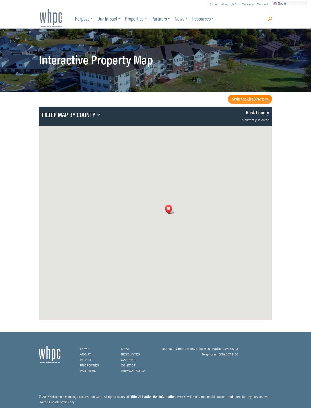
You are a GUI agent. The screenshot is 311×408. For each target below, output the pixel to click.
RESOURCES (130, 354)
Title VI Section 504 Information (152, 396)
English (280, 3)
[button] (170, 209)
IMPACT (85, 359)
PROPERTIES (89, 365)
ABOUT (85, 354)
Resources (201, 19)
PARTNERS (88, 370)
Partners (159, 19)
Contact (262, 4)
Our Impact (107, 19)
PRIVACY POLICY (133, 370)
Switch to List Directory (250, 99)
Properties (134, 19)
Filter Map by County (68, 115)
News (179, 19)
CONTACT (128, 365)
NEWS (125, 348)
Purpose (82, 19)
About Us (227, 4)
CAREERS (128, 359)
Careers (247, 4)
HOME (84, 348)
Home (212, 4)
